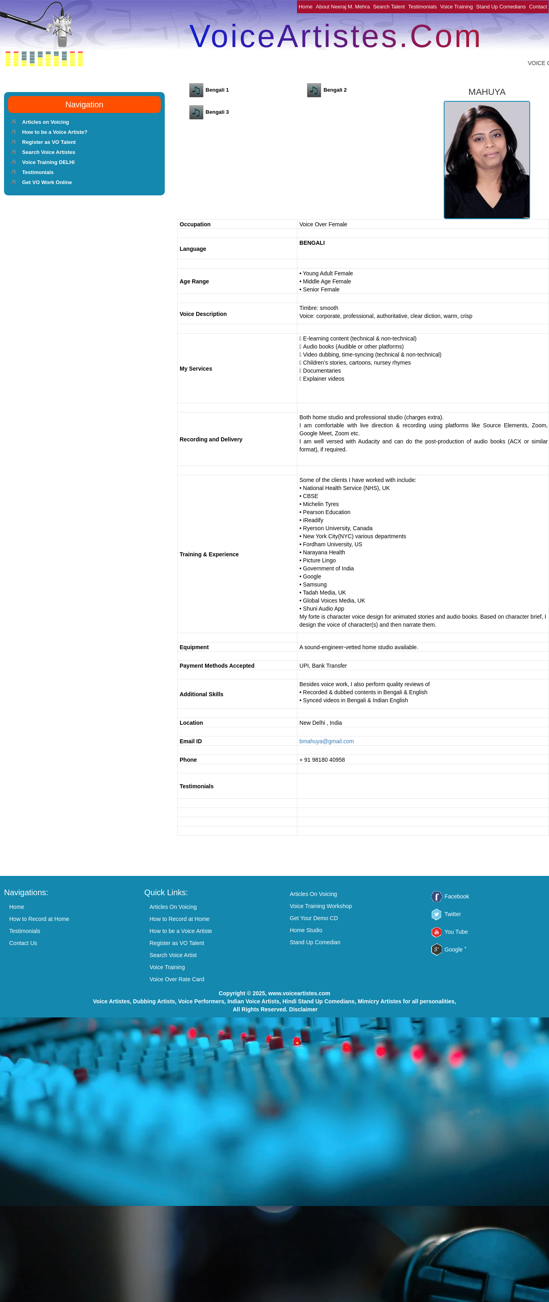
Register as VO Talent (49, 142)
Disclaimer (303, 1009)
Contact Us (23, 943)
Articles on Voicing (45, 122)
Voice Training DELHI (48, 162)
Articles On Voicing (173, 907)
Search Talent (389, 7)
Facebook (457, 896)
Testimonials (422, 7)
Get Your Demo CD (314, 918)
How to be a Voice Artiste (181, 931)
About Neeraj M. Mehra (343, 7)
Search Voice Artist (173, 955)
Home (306, 7)
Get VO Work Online (47, 182)
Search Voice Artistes (48, 152)
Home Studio (306, 930)
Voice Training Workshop (321, 906)
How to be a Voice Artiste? (55, 132)
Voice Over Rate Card (177, 979)
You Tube (456, 932)
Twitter (453, 914)
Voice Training (456, 7)
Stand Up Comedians (501, 7)
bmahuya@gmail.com (326, 741)
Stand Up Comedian (315, 942)
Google (456, 949)
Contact (538, 7)
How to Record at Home (39, 919)
